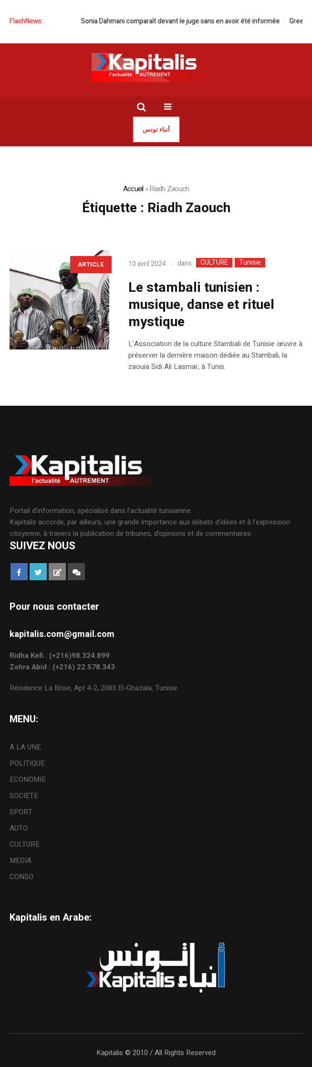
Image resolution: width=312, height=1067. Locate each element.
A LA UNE (25, 747)
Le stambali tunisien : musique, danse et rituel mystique (201, 305)
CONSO (21, 877)
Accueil (133, 189)
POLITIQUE (27, 763)
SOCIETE (24, 795)
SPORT (21, 812)
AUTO (19, 828)
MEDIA (20, 860)
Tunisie (250, 262)
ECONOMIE (28, 779)
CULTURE (214, 262)
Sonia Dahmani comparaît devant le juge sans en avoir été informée (185, 21)
